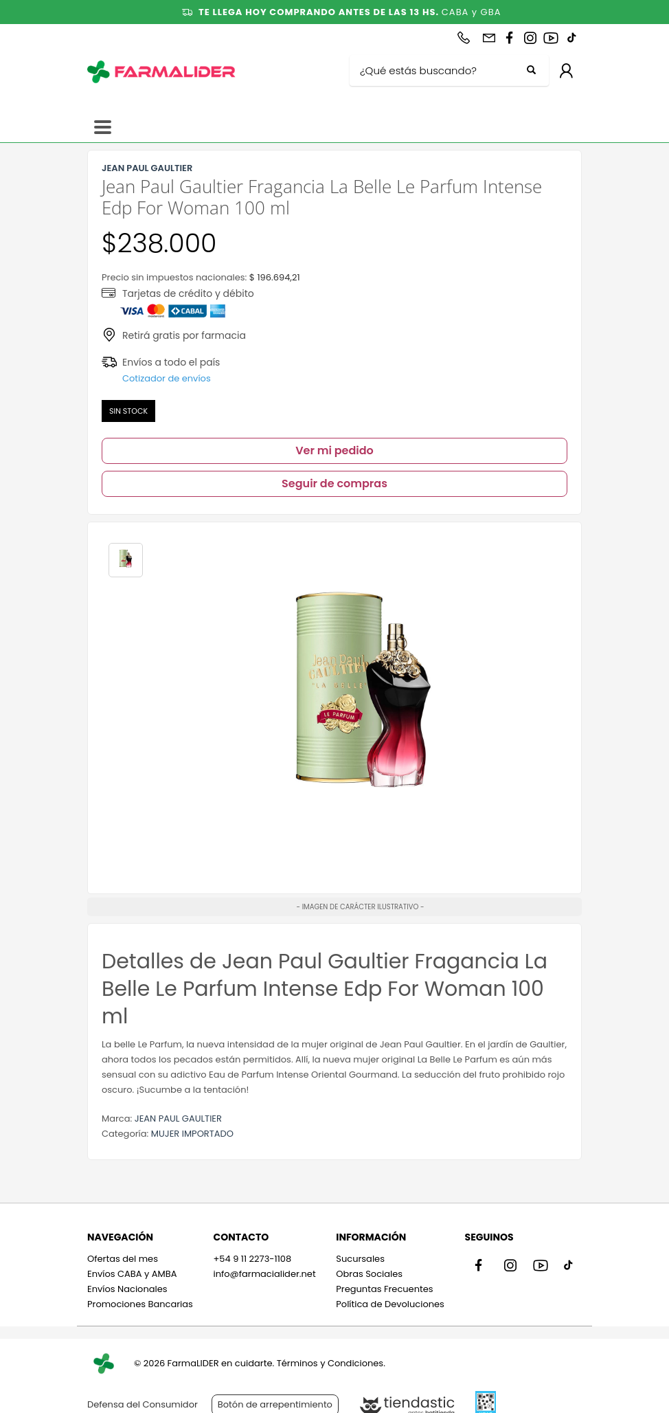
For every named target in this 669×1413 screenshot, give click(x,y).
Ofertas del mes (122, 1258)
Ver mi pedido (334, 450)
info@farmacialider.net (264, 1273)
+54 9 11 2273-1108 (252, 1258)
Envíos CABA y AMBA (132, 1273)
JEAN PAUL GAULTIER (178, 1118)
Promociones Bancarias (140, 1304)
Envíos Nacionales (127, 1288)
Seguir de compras (334, 483)
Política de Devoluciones (390, 1304)
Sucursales (360, 1258)
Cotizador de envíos (166, 378)
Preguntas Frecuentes (384, 1288)
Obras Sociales (369, 1273)
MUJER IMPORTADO (192, 1133)
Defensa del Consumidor (142, 1404)
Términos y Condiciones (330, 1363)
